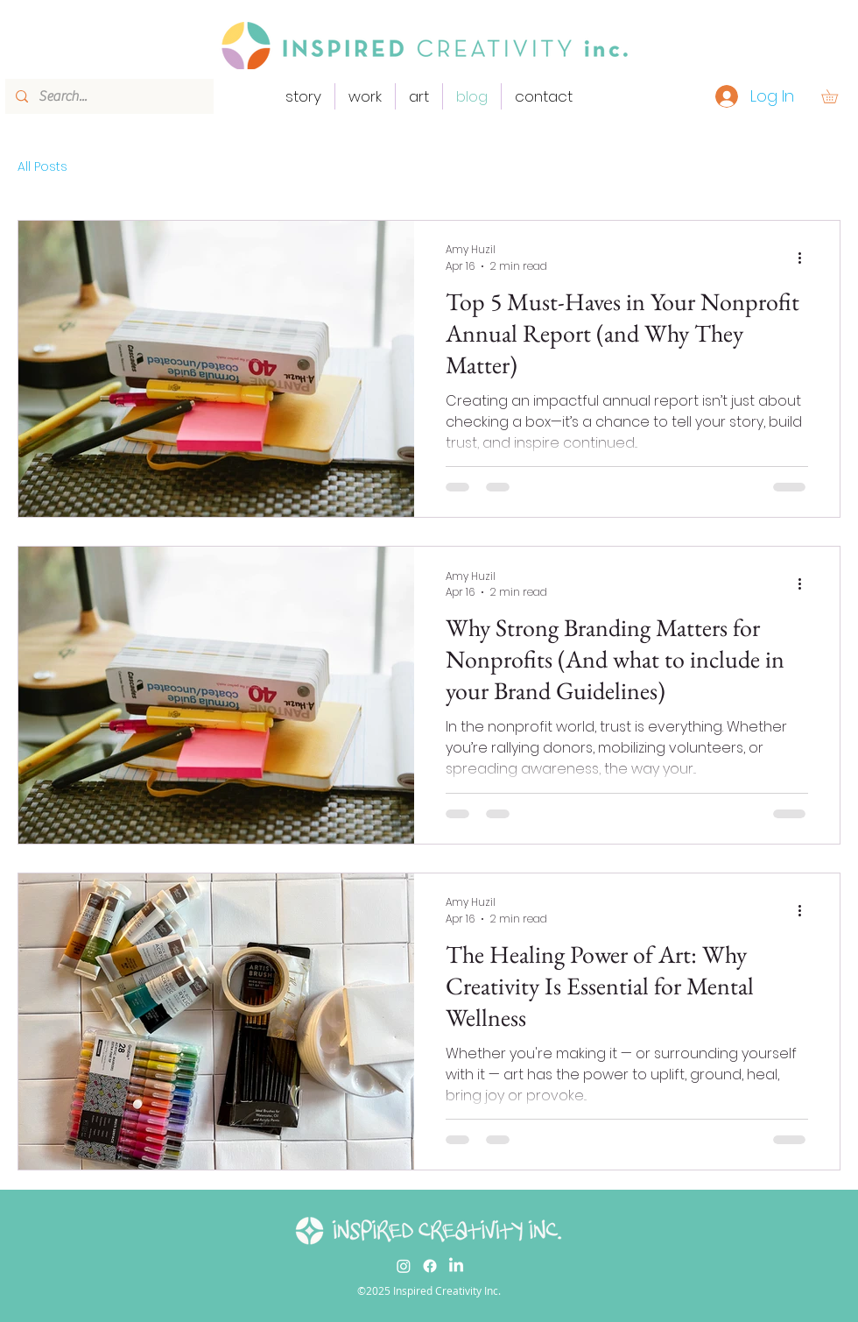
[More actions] (805, 257)
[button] (836, 96)
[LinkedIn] (456, 1266)
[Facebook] (430, 1266)
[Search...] (108, 96)
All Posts (42, 167)
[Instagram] (403, 1266)
